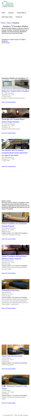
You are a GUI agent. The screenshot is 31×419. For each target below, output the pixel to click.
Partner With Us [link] (21, 13)
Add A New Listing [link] (7, 17)
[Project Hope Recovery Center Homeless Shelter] (15, 357)
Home (3, 23)
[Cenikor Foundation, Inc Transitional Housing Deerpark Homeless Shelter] (15, 226)
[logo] (8, 4)
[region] (15, 61)
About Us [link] (11, 13)
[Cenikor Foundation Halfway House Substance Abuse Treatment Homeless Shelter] (15, 259)
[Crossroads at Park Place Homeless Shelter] (15, 294)
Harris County (6, 42)
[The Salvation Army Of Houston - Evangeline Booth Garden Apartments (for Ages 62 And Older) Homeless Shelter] (15, 153)
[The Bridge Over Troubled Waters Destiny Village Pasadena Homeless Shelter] (15, 121)
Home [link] (3, 13)
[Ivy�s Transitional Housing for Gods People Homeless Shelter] (15, 389)
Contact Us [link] (19, 17)
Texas (9, 23)
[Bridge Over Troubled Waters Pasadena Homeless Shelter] (15, 91)
